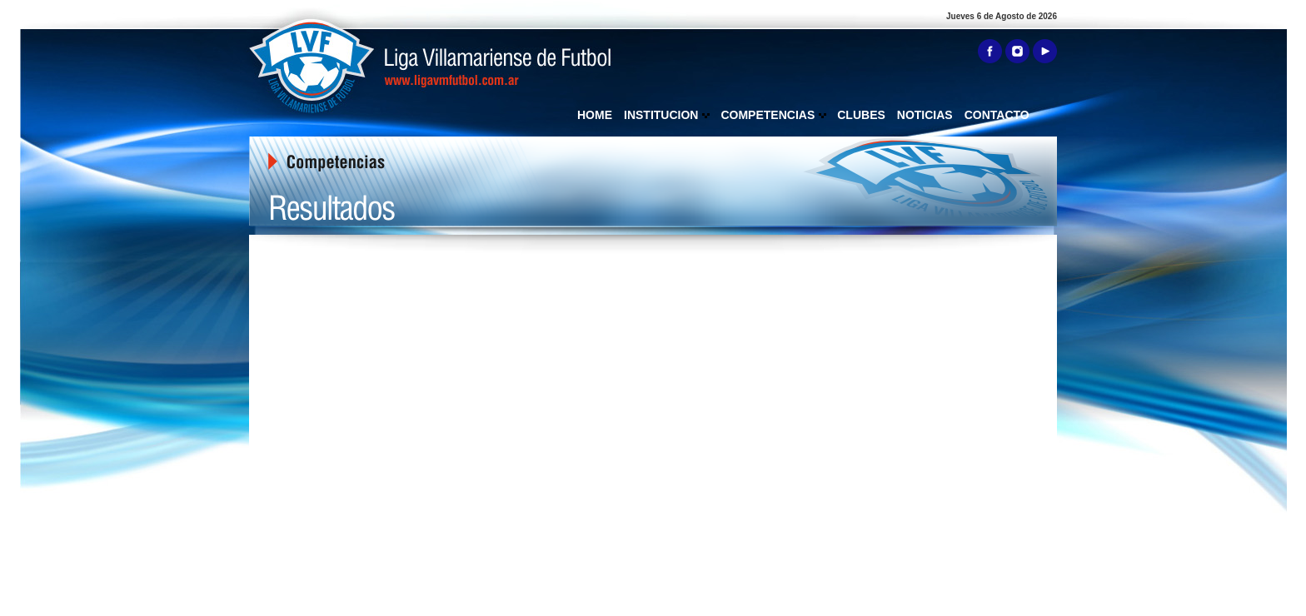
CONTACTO (997, 115)
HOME (594, 115)
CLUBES (861, 115)
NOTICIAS (925, 115)
